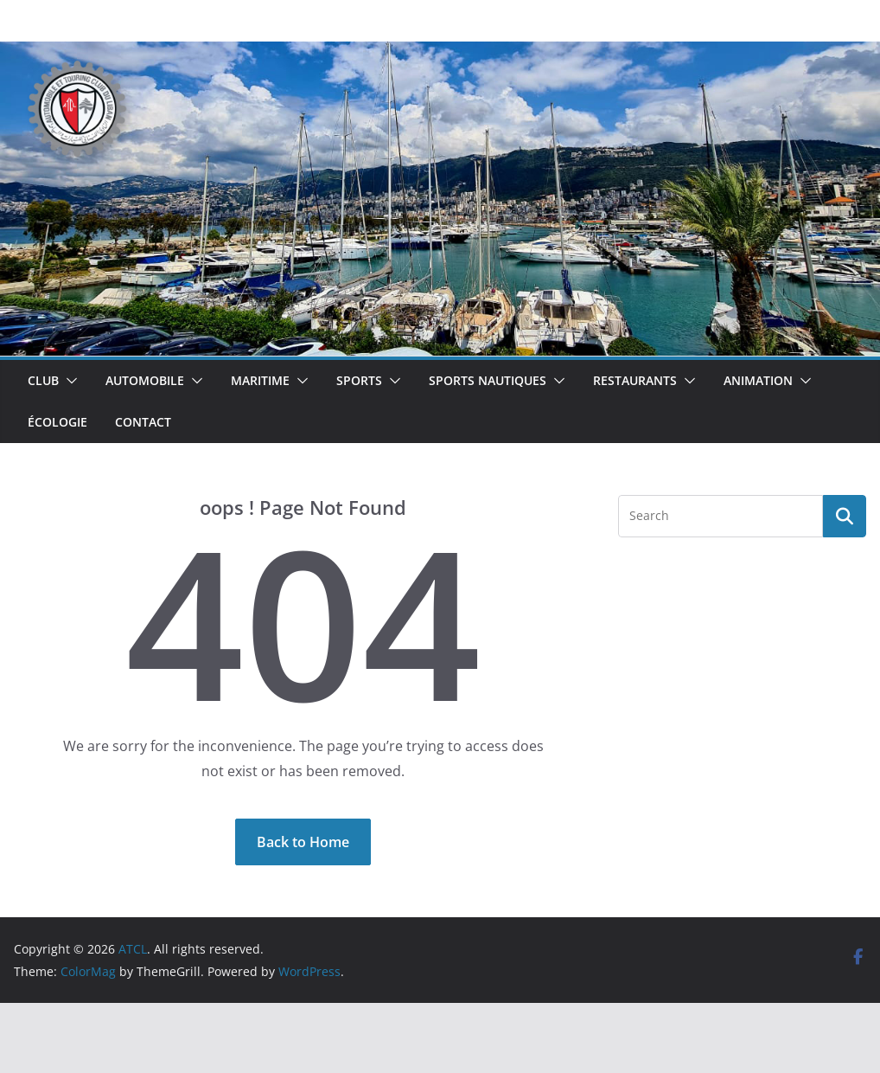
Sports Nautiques (487, 380)
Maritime (260, 380)
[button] (68, 381)
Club (43, 380)
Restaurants (635, 380)
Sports (359, 380)
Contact (143, 422)
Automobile (144, 380)
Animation (758, 380)
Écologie (57, 422)
